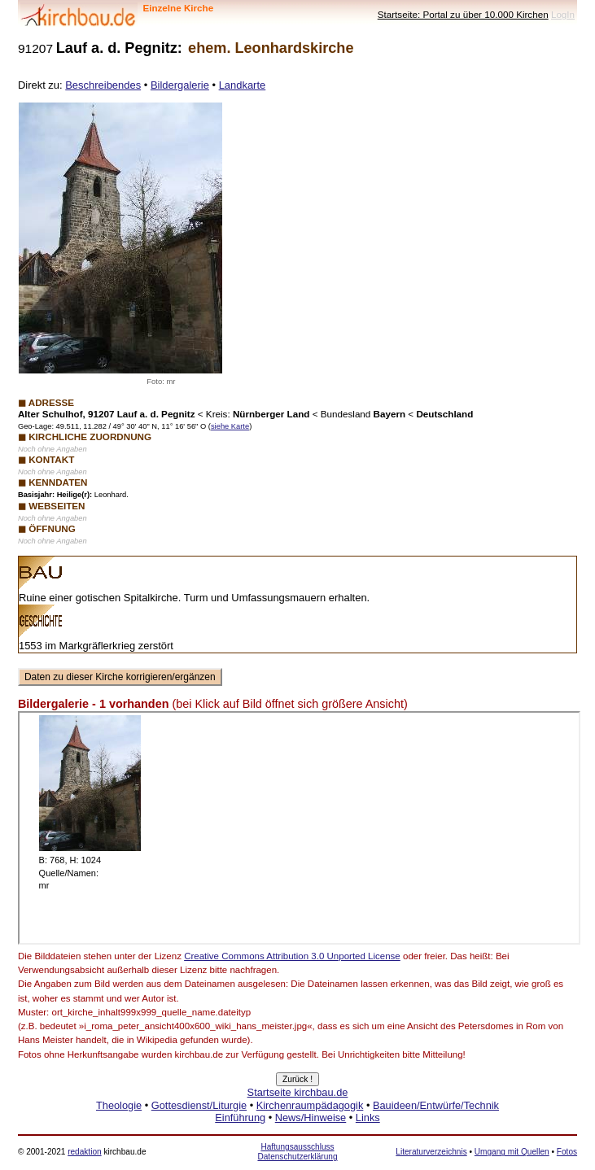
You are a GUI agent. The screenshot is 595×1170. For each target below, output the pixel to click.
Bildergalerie (180, 85)
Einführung (240, 1117)
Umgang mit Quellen (512, 1151)
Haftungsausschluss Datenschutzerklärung (297, 1151)
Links (368, 1117)
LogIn (563, 14)
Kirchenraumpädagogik (310, 1105)
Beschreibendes (103, 85)
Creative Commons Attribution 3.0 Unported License (292, 956)
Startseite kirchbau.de (297, 1092)
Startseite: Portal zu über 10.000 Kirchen (463, 14)
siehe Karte (230, 426)
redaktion (84, 1151)
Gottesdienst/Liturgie (199, 1105)
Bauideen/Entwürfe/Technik (436, 1105)
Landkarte (242, 85)
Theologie (119, 1105)
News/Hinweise (310, 1117)
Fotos (567, 1151)
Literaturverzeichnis (431, 1151)
